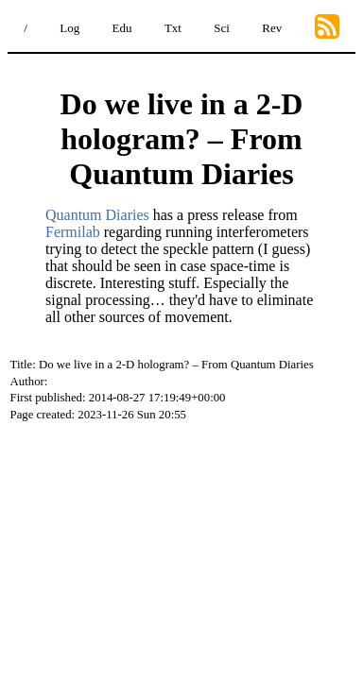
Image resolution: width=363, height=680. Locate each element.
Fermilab (72, 232)
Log (69, 28)
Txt (173, 28)
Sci (222, 28)
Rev (272, 28)
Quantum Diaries (97, 215)
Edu (122, 28)
